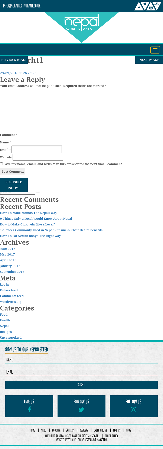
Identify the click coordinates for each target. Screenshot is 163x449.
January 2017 (10, 266)
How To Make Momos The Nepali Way (28, 213)
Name (5, 142)
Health (5, 320)
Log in (4, 284)
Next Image (149, 60)
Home (32, 430)
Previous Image (14, 60)
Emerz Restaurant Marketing (92, 440)
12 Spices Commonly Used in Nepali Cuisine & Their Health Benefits (51, 230)
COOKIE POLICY (111, 436)
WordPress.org (11, 301)
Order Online (100, 430)
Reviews (84, 430)
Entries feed (9, 290)
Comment (8, 135)
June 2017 (7, 248)
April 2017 (8, 260)
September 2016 (12, 271)
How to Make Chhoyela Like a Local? (27, 224)
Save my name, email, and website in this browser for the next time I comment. (63, 164)
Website (6, 157)
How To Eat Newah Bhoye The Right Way (30, 236)
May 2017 (7, 254)
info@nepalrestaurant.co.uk (21, 6)
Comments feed (12, 296)
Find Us (116, 430)
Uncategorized (11, 337)
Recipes (6, 332)
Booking (56, 430)
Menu (43, 430)
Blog (128, 430)
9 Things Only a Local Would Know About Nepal (36, 218)
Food (3, 314)
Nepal (4, 326)
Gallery (70, 430)
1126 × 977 (27, 73)
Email (5, 150)
